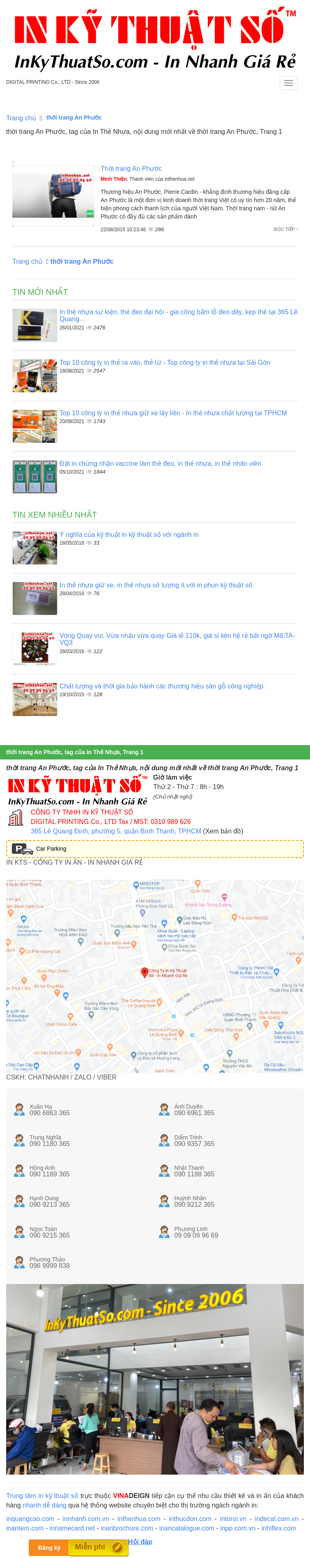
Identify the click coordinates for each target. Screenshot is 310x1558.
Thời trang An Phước (131, 168)
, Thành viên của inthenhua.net (148, 179)
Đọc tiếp (286, 229)
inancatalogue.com (186, 1528)
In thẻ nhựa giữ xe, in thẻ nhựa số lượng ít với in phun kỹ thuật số (156, 585)
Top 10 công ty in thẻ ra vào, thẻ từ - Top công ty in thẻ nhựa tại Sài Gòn (165, 362)
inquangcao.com (30, 1518)
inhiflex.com (279, 1528)
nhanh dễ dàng (45, 1505)
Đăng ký (49, 1547)
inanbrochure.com (127, 1528)
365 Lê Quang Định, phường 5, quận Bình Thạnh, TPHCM (116, 831)
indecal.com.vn (277, 1518)
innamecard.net (72, 1528)
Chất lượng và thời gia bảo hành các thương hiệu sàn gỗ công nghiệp (162, 686)
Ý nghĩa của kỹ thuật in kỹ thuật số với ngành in (129, 534)
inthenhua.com (139, 1518)
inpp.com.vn (237, 1528)
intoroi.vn (233, 1518)
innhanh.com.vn (86, 1518)
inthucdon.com (190, 1518)
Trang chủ (21, 118)
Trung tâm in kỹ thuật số (42, 1495)
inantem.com (25, 1528)
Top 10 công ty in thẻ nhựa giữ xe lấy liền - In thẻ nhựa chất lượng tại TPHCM (173, 413)
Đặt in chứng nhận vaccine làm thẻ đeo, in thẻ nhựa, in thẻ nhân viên (160, 463)
